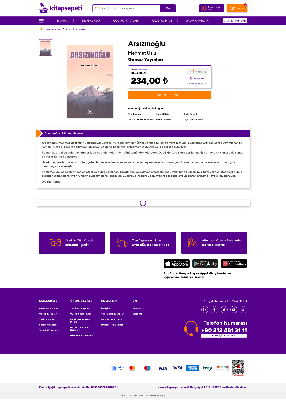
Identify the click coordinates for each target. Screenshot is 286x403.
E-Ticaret (133, 395)
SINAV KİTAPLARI (197, 20)
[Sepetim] (237, 8)
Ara (168, 8)
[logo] (60, 8)
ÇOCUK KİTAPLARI (126, 20)
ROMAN (62, 20)
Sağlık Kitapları (48, 324)
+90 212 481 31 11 (224, 330)
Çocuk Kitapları (48, 314)
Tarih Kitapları (47, 319)
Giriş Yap (137, 314)
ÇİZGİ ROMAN (162, 20)
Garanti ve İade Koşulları (79, 328)
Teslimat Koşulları (80, 308)
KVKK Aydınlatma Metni (80, 320)
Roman (69, 29)
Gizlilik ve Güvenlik (81, 335)
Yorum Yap (200, 71)
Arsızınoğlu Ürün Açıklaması (64, 133)
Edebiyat (58, 29)
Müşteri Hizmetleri (112, 324)
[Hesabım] (204, 8)
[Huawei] (234, 264)
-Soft (125, 395)
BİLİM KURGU (91, 20)
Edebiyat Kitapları (49, 308)
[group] (90, 81)
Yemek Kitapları (48, 330)
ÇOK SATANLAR (235, 20)
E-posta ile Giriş (214, 7)
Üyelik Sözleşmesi (80, 314)
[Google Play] (205, 264)
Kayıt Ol (215, 9)
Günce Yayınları (145, 59)
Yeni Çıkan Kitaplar (112, 314)
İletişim (105, 308)
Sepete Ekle (169, 95)
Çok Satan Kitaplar (112, 319)
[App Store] (177, 264)
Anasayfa (44, 29)
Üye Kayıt (137, 308)
